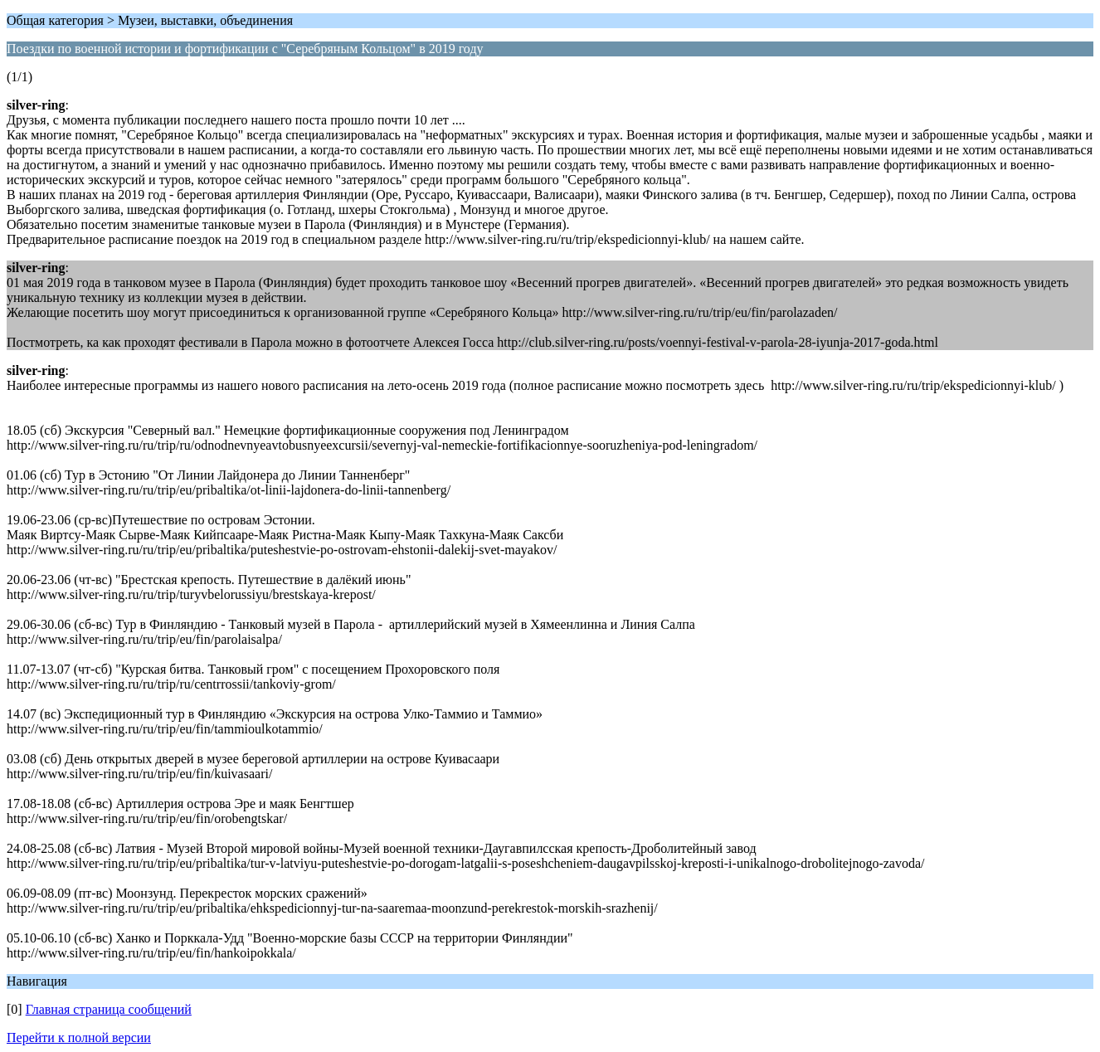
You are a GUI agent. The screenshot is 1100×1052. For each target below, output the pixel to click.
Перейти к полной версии (79, 1037)
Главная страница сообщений (109, 1009)
